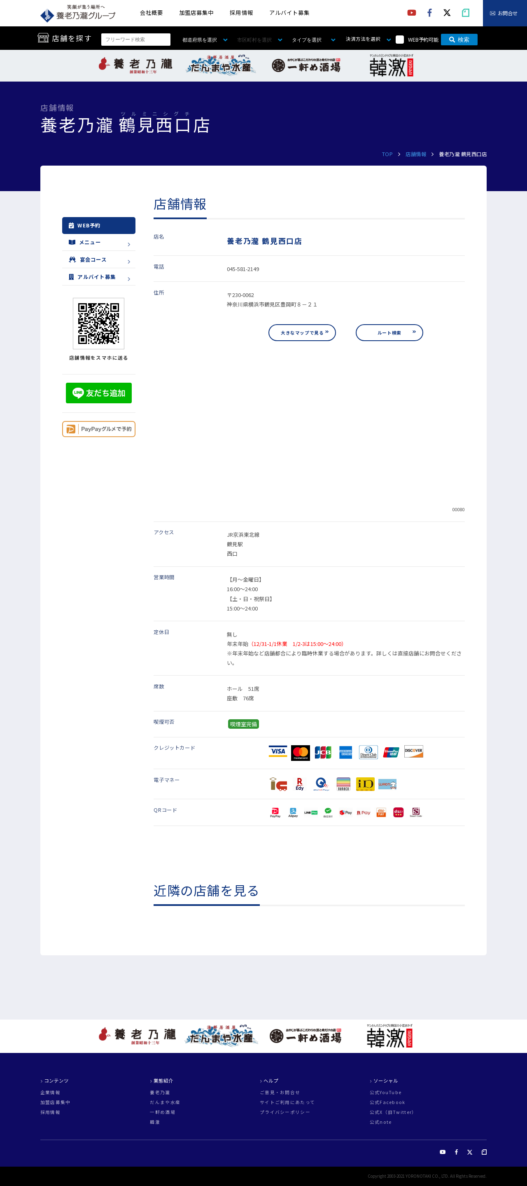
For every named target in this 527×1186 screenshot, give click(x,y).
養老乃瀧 (160, 1092)
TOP (387, 154)
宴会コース (88, 259)
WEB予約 (85, 225)
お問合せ (508, 13)
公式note (381, 1122)
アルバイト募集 (289, 12)
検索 (459, 39)
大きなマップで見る (302, 333)
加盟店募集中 (196, 12)
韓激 (155, 1122)
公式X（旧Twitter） (393, 1112)
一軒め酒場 (162, 1112)
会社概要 (151, 12)
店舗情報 (416, 154)
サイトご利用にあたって (287, 1102)
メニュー (85, 242)
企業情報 (50, 1092)
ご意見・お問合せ (280, 1092)
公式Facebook (388, 1102)
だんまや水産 (165, 1102)
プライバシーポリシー (285, 1112)
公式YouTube (386, 1092)
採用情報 (241, 12)
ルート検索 (389, 333)
